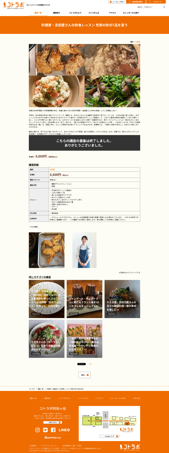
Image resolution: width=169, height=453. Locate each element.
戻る (83, 375)
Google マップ (109, 436)
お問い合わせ (53, 422)
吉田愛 (137, 42)
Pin (90, 364)
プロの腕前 (34, 227)
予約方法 (136, 398)
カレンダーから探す (131, 12)
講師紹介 (56, 12)
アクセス (112, 12)
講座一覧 (38, 12)
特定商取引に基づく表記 (72, 445)
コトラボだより (75, 12)
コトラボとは (93, 12)
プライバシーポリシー (49, 445)
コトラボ (32, 389)
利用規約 (33, 445)
